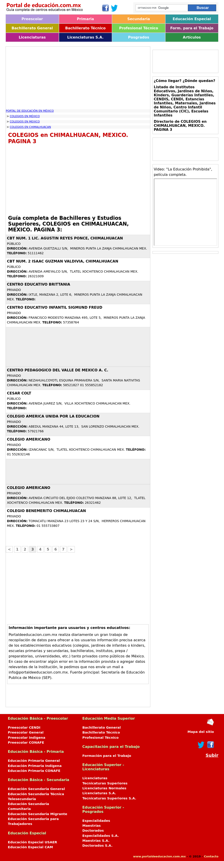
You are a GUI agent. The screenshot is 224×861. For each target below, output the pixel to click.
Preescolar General (25, 732)
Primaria (85, 19)
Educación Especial (192, 19)
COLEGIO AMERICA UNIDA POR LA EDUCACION (53, 416)
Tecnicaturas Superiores (105, 783)
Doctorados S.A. (97, 846)
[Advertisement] (78, 78)
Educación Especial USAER (32, 842)
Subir (212, 755)
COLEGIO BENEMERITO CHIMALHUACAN (46, 511)
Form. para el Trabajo (191, 28)
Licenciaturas (32, 37)
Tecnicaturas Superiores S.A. (109, 798)
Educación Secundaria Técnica (36, 794)
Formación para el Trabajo (106, 756)
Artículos (192, 37)
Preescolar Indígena (26, 738)
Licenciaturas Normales (104, 788)
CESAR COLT (19, 393)
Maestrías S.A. (96, 841)
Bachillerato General (32, 28)
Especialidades (96, 821)
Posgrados (138, 37)
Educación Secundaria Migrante (37, 814)
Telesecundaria (22, 799)
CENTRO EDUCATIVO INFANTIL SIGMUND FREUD (54, 307)
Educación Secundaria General (36, 789)
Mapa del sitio (200, 732)
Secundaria (138, 19)
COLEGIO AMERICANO (28, 439)
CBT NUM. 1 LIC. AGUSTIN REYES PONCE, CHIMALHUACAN (65, 238)
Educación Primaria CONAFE (34, 771)
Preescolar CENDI (24, 727)
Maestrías (91, 826)
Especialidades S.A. (100, 836)
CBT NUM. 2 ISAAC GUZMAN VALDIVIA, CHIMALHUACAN (62, 261)
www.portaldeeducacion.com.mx (159, 856)
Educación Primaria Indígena (35, 766)
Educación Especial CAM (30, 847)
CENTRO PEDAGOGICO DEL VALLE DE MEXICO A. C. (57, 370)
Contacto (211, 856)
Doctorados (93, 831)
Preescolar (32, 19)
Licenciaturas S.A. (85, 37)
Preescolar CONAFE (26, 742)
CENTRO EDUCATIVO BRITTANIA (38, 284)
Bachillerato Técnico (85, 28)
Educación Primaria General (34, 761)
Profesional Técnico (138, 28)
